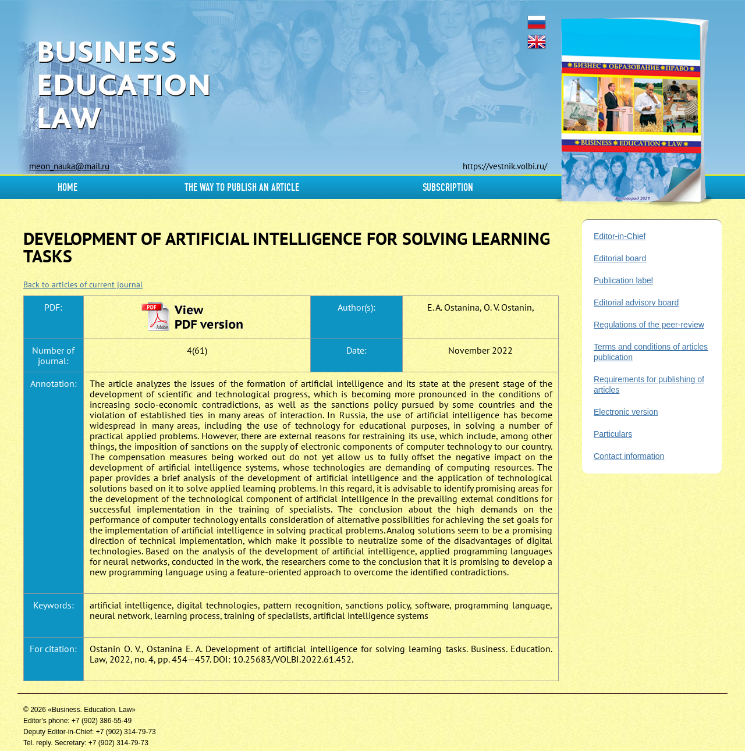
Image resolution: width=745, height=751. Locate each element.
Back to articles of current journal (83, 284)
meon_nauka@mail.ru (69, 166)
